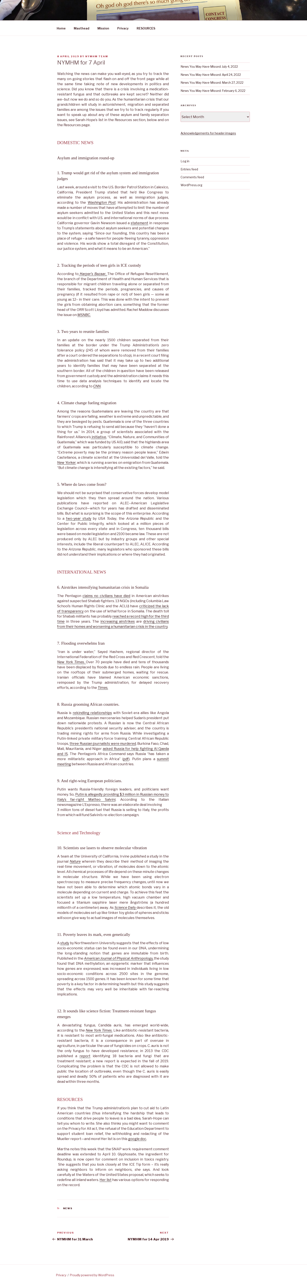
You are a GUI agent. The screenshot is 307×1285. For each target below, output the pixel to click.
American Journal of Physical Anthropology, (118, 958)
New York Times (70, 662)
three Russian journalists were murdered (103, 744)
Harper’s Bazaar (92, 274)
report (85, 1056)
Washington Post (102, 203)
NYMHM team (96, 56)
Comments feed (192, 177)
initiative (98, 437)
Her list (105, 1180)
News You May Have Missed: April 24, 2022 (211, 74)
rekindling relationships (92, 713)
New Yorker (66, 463)
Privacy (123, 28)
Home (61, 28)
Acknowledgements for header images (208, 133)
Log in (185, 161)
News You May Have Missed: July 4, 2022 (209, 66)
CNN (97, 386)
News (68, 1208)
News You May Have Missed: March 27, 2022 (212, 82)
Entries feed (189, 169)
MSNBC (83, 315)
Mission (103, 28)
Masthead (81, 28)
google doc (137, 1139)
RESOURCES (146, 28)
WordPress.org (191, 185)
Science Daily (125, 908)
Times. (103, 688)
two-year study (78, 519)
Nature (75, 861)
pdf (126, 759)
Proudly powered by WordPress (92, 1275)
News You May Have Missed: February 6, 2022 (213, 90)
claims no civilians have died (106, 596)
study (64, 943)
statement (139, 223)
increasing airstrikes (117, 621)
